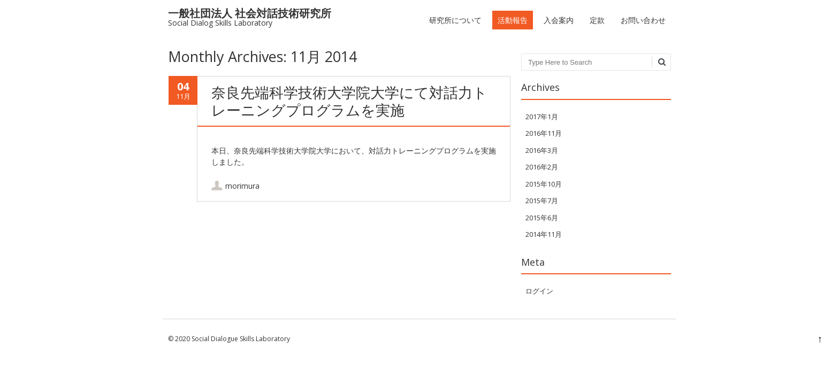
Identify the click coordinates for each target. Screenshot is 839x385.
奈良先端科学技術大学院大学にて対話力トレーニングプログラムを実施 (349, 100)
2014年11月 (543, 234)
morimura (242, 186)
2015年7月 (541, 200)
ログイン (539, 291)
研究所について (455, 20)
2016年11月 (543, 133)
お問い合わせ (643, 20)
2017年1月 (541, 116)
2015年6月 (541, 217)
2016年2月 (541, 167)
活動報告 (513, 20)
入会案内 (559, 20)
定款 (597, 20)
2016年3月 (541, 150)
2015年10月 (543, 184)
